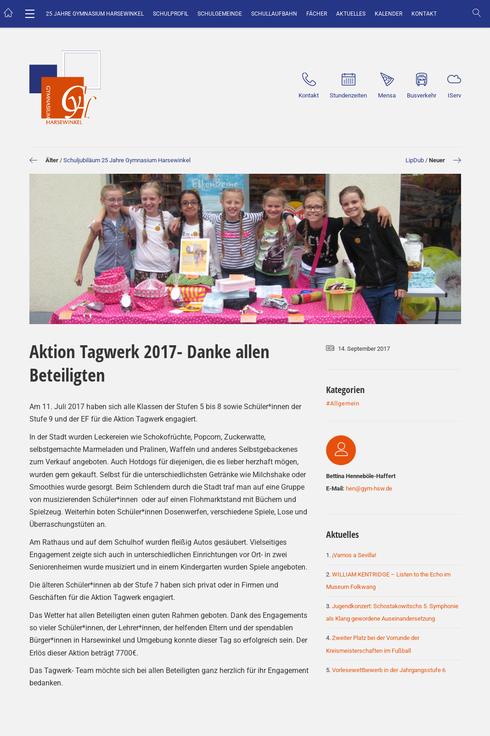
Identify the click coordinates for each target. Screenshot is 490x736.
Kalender (388, 14)
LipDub (415, 160)
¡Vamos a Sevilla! (354, 555)
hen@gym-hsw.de (369, 488)
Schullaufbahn (274, 14)
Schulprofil (170, 14)
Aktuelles (351, 14)
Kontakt (424, 14)
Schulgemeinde (219, 14)
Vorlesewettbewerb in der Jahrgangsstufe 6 (388, 670)
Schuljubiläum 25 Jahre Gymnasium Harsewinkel (127, 160)
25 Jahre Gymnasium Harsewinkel (95, 14)
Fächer (316, 14)
